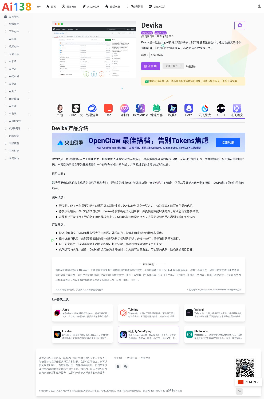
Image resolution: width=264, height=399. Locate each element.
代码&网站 (147, 33)
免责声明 (146, 358)
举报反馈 (191, 66)
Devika (83, 270)
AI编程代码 (160, 33)
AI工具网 (61, 391)
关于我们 (119, 358)
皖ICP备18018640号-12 (154, 391)
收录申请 (132, 358)
